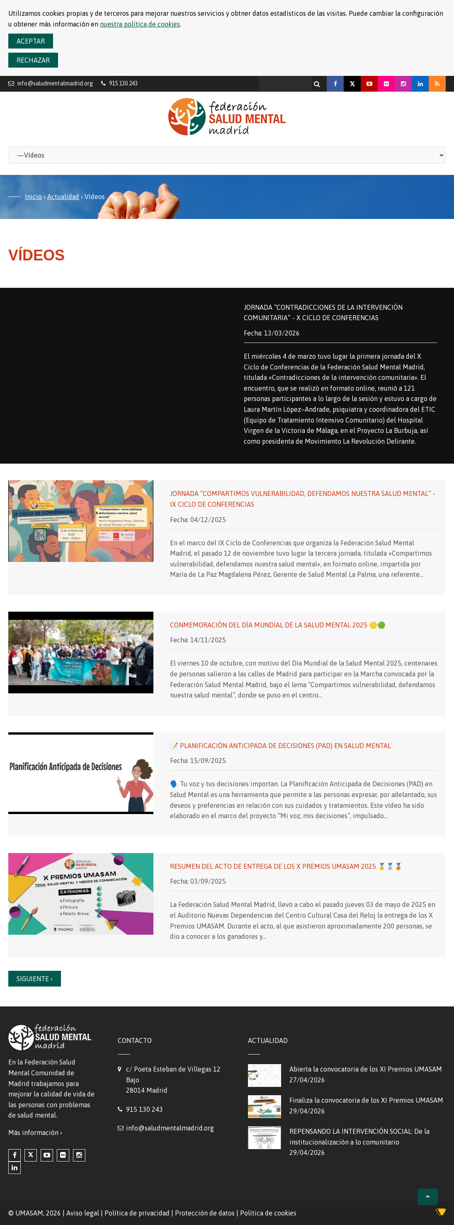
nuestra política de (140, 24)
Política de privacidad (137, 1213)
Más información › (35, 1132)
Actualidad (63, 196)
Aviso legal (82, 1213)
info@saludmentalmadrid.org (55, 83)
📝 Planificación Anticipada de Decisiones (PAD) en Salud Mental (280, 745)
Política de (268, 1213)
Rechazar (33, 60)
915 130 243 (144, 1109)
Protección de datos (205, 1213)
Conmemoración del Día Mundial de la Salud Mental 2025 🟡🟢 (278, 625)
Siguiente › (35, 978)
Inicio (33, 196)
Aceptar (31, 41)
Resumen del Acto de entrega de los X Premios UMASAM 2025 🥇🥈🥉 (286, 866)
